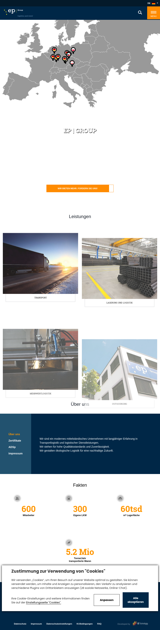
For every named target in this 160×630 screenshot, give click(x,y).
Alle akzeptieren (136, 600)
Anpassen (106, 600)
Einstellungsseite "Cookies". (43, 602)
